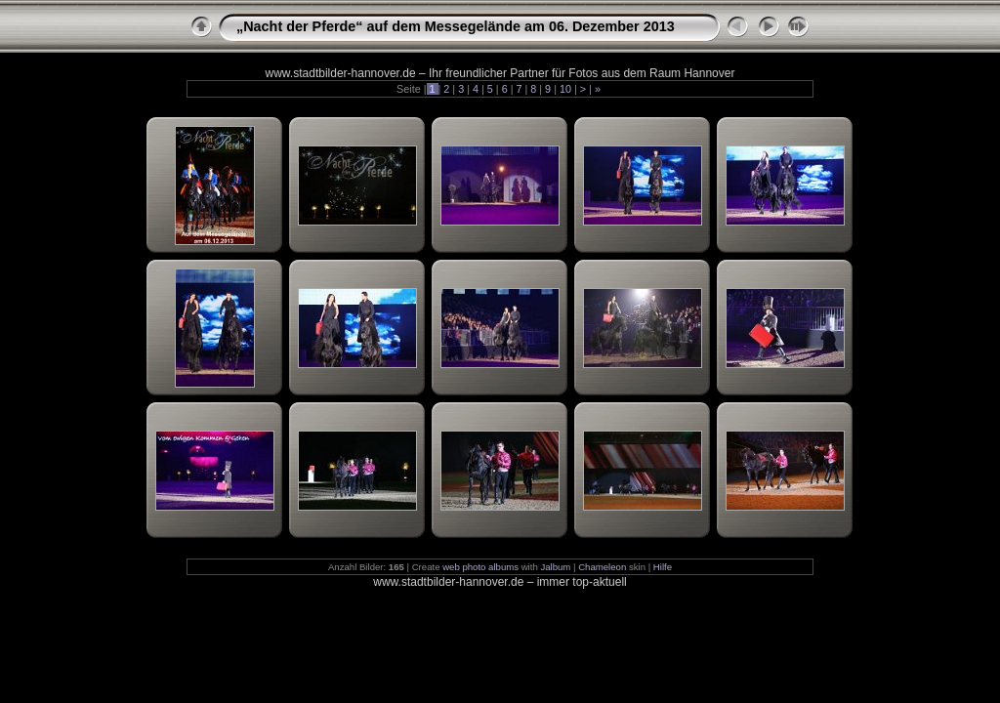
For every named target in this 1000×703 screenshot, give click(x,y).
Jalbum (555, 566)
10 (565, 89)
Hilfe (662, 566)
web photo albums (480, 566)
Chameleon (602, 566)
